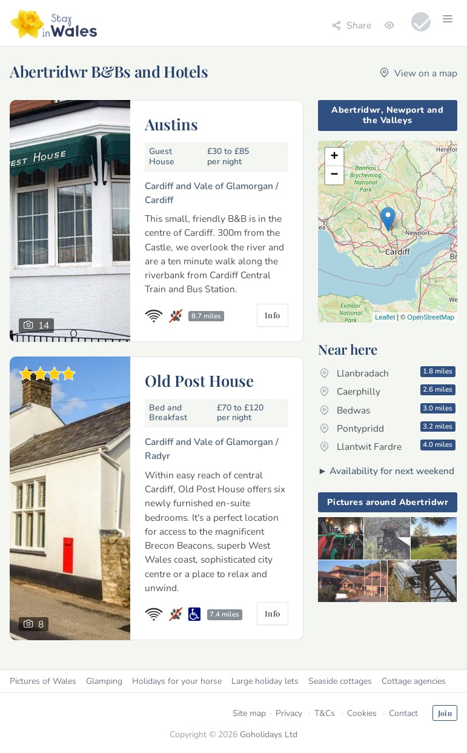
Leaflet (385, 317)
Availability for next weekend (392, 470)
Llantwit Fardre (387, 446)
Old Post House (199, 380)
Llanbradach (387, 373)
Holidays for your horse (177, 681)
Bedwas (387, 410)
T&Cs (324, 713)
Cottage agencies (414, 681)
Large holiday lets (265, 681)
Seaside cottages (340, 681)
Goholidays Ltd (268, 734)
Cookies (362, 713)
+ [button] (335, 157)
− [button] (335, 175)
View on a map (418, 73)
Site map (249, 713)
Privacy (289, 713)
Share (351, 25)
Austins (171, 123)
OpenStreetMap (430, 317)
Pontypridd (387, 428)
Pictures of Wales (43, 681)
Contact (403, 713)
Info (272, 315)
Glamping (104, 681)
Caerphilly (387, 391)
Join (445, 713)
